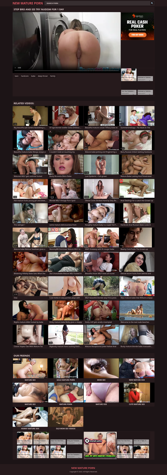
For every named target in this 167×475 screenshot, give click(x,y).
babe (33, 76)
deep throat (43, 76)
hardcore (25, 76)
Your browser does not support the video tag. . (67, 42)
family (52, 76)
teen (17, 76)
